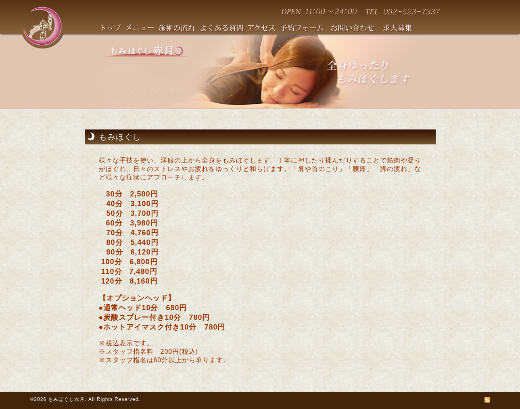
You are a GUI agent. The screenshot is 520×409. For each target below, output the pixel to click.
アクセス (264, 29)
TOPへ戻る (113, 29)
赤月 (42, 26)
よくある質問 (224, 29)
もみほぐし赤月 (66, 399)
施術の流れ (179, 29)
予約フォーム (306, 29)
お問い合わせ (357, 29)
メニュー (142, 29)
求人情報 (401, 29)
